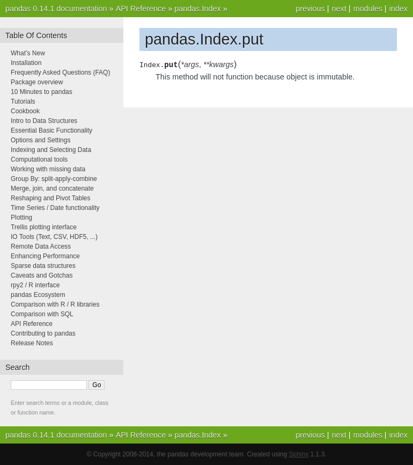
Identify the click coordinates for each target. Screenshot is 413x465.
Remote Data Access (41, 246)
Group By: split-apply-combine (54, 179)
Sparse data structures (43, 266)
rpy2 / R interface (35, 285)
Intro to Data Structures (44, 121)
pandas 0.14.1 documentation (56, 8)
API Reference (141, 8)
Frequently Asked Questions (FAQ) (60, 72)
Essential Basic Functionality (51, 130)
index (398, 8)
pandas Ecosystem (38, 295)
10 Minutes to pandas (41, 92)
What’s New (28, 53)
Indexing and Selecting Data (51, 150)
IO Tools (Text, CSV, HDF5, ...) (54, 237)
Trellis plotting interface (44, 227)
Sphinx (299, 454)
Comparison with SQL (42, 314)
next (338, 8)
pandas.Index (197, 8)
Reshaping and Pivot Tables (51, 198)
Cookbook (25, 111)
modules (367, 8)
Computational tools (39, 159)
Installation (26, 63)
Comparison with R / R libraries (55, 304)
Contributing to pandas (43, 333)
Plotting (21, 217)
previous (310, 8)
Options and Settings (40, 140)
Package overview (37, 82)
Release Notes (32, 343)
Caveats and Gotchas (41, 275)
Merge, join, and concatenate (52, 188)
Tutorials (23, 101)
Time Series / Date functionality (55, 208)
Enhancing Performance (45, 256)
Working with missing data (48, 169)
